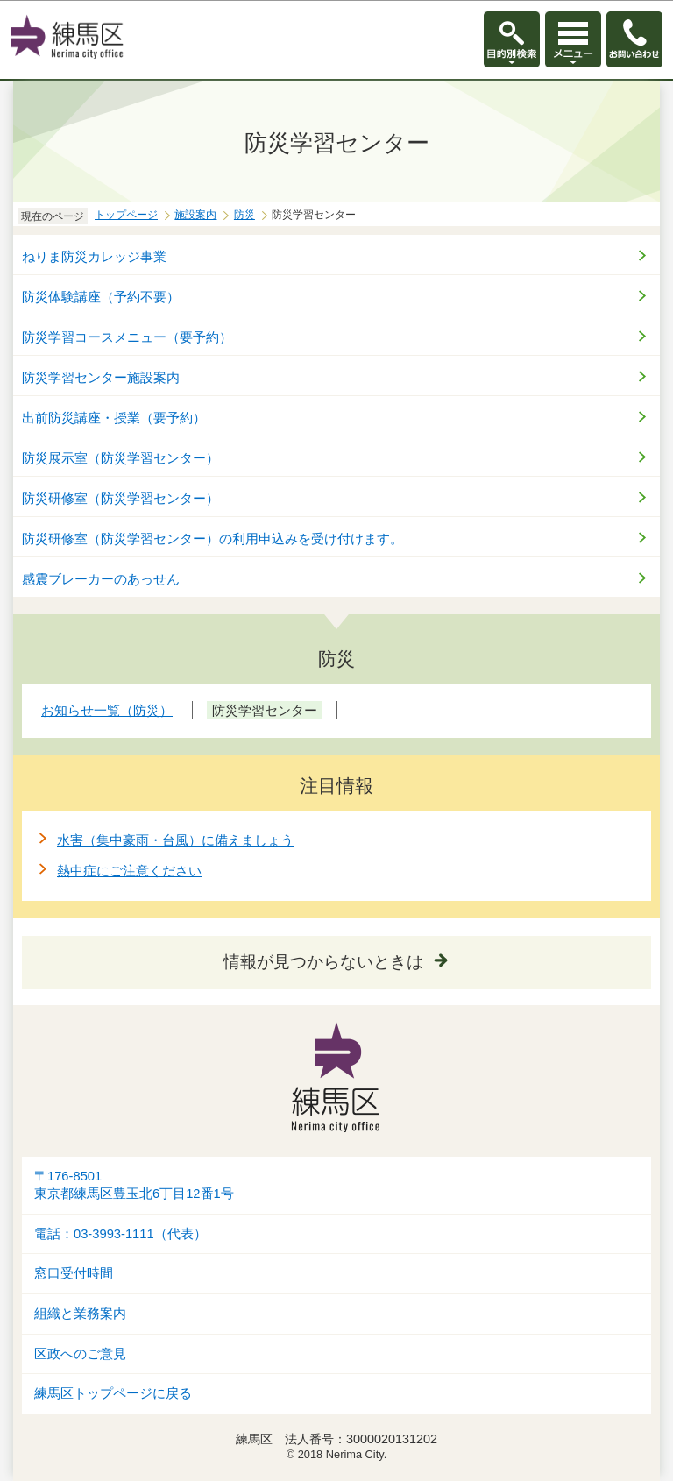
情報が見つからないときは (323, 962)
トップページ (126, 215)
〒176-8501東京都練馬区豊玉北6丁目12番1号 (134, 1185)
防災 (244, 215)
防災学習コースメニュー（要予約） (127, 337)
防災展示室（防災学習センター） (120, 457)
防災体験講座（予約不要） (101, 296)
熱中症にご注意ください (129, 870)
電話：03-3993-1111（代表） (120, 1234)
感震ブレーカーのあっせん (101, 578)
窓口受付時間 (73, 1273)
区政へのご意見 (80, 1354)
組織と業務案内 (80, 1314)
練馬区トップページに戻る (113, 1393)
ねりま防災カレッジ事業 (94, 256)
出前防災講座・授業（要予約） (114, 417)
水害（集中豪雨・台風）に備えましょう (175, 840)
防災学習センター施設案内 (101, 377)
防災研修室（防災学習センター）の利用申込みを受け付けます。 (212, 538)
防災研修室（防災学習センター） (120, 498)
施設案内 (195, 215)
